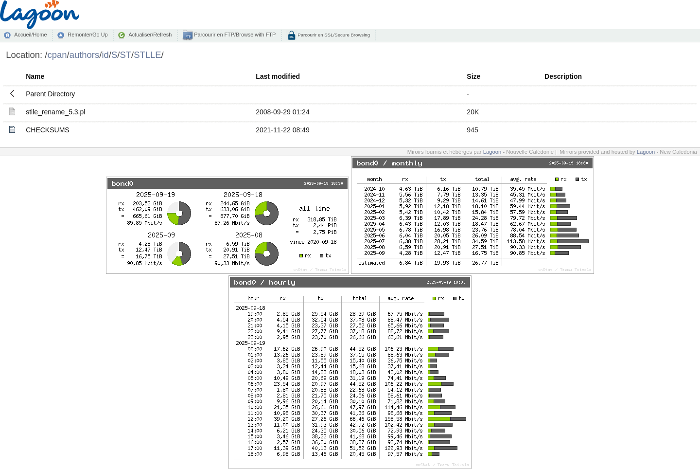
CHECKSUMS (47, 130)
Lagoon (492, 152)
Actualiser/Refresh (150, 34)
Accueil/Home (30, 34)
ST (125, 55)
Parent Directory (50, 94)
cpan (57, 55)
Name (35, 76)
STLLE (147, 55)
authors (85, 55)
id (105, 55)
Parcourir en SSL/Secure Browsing (333, 34)
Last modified (278, 76)
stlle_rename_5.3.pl (55, 112)
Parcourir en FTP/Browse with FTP (234, 34)
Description (563, 76)
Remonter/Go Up (87, 34)
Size (473, 76)
